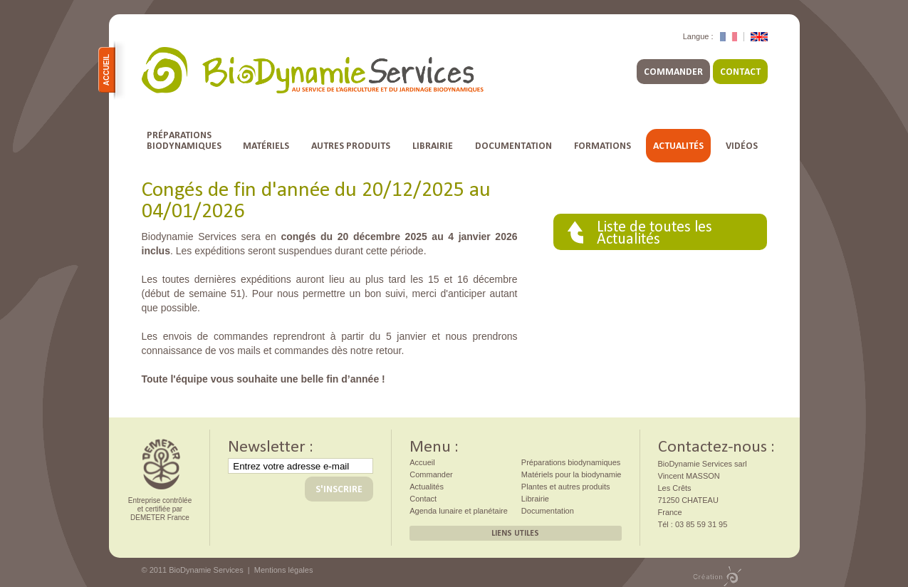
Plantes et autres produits (565, 486)
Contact (740, 71)
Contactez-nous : (716, 444)
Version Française (728, 36)
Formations (602, 145)
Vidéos (742, 145)
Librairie (432, 145)
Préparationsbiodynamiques (184, 140)
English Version (759, 36)
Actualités (678, 145)
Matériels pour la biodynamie (571, 474)
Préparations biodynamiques (570, 462)
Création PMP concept (717, 576)
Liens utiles (515, 533)
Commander (673, 71)
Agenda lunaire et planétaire (458, 511)
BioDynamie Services (313, 70)
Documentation (513, 145)
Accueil (109, 70)
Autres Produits (350, 145)
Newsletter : (270, 444)
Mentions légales (283, 570)
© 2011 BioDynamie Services (193, 570)
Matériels (266, 145)
